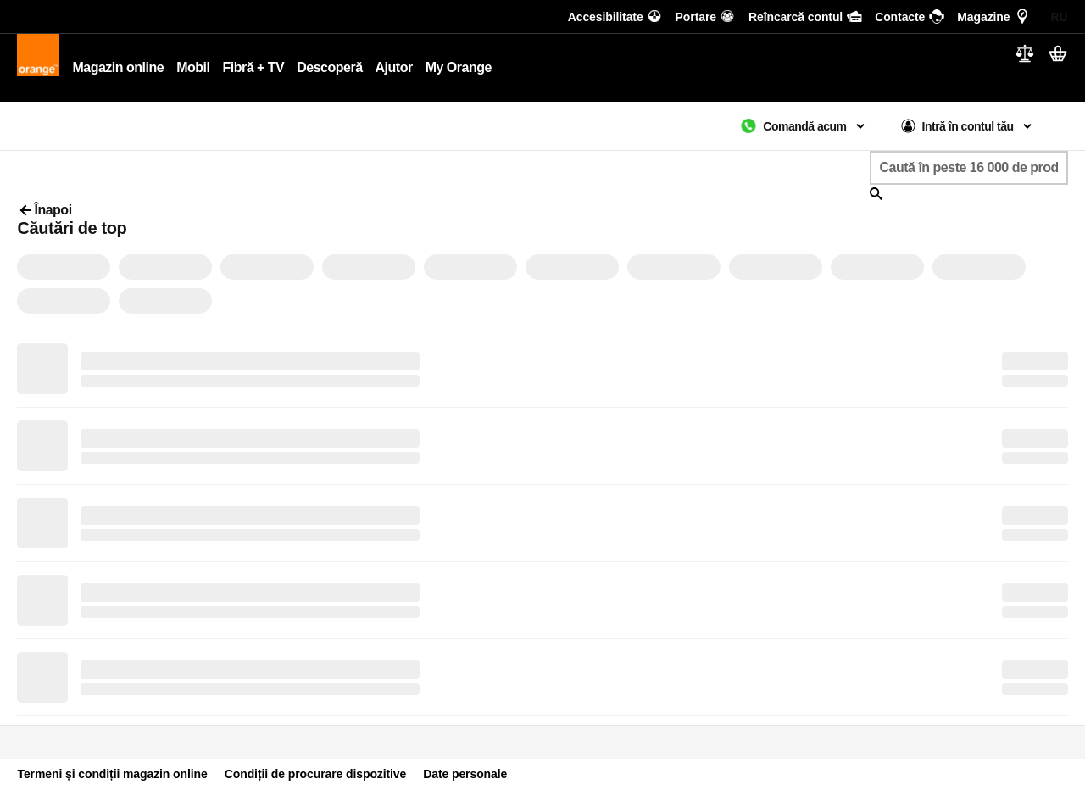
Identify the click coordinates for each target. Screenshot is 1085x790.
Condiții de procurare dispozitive (316, 774)
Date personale (465, 774)
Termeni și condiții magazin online (112, 774)
